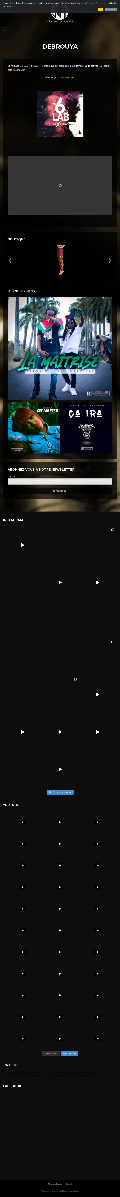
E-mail (11, 477)
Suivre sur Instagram (60, 792)
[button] (9, 260)
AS (49, 1191)
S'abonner (69, 1053)
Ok (100, 9)
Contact (68, 1184)
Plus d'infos (111, 9)
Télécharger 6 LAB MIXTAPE (60, 77)
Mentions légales (55, 1184)
